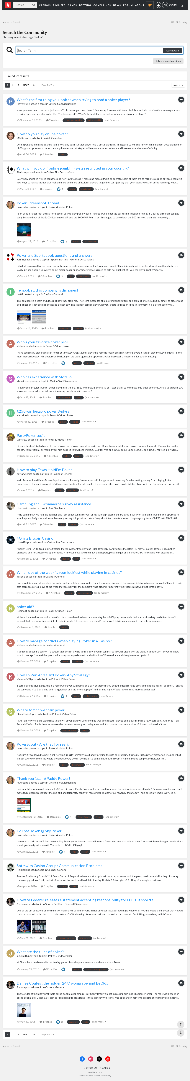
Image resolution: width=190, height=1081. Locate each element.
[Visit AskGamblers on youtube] (107, 1059)
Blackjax (21, 172)
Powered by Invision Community (95, 1075)
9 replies (52, 120)
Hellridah (22, 869)
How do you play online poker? (42, 134)
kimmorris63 (24, 679)
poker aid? (25, 606)
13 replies (47, 154)
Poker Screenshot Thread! (38, 203)
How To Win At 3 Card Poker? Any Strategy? (53, 675)
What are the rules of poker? (40, 951)
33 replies (50, 969)
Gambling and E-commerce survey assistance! (54, 504)
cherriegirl (22, 508)
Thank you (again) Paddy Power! (43, 778)
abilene (21, 346)
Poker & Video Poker (61, 207)
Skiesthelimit (24, 714)
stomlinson (23, 381)
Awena (21, 904)
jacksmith (22, 955)
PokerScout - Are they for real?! (43, 744)
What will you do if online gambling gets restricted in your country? (73, 168)
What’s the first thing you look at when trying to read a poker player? (73, 99)
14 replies (49, 558)
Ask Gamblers (54, 138)
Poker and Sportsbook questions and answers (54, 255)
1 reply (50, 627)
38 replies (45, 276)
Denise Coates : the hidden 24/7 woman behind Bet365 (63, 983)
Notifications (158, 5)
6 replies (47, 886)
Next (26, 85)
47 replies (53, 592)
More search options (168, 61)
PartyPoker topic (31, 435)
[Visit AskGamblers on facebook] (82, 1059)
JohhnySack (23, 259)
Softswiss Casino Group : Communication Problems (59, 865)
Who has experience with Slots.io (44, 377)
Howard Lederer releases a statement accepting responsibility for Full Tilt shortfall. (86, 900)
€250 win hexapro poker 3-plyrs (43, 411)
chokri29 (22, 542)
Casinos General (53, 294)
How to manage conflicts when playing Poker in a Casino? (64, 641)
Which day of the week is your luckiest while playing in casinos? (69, 572)
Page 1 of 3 (48, 85)
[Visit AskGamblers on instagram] (90, 1059)
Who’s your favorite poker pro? (42, 342)
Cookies (105, 1067)
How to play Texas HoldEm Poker (44, 469)
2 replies (46, 938)
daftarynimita (24, 473)
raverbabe (22, 207)
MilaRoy (21, 138)
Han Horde (23, 415)
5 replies (48, 421)
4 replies (48, 328)
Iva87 (20, 294)
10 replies (49, 241)
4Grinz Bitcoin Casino (35, 538)
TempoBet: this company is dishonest (47, 290)
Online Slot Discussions (62, 103)
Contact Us (90, 1067)
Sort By (178, 85)
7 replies (46, 189)
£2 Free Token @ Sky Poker (39, 831)
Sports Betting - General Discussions (72, 259)
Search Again (172, 50)
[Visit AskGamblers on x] (99, 1059)
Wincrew (22, 439)
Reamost (22, 610)
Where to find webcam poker (41, 710)
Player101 (22, 103)
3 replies (46, 397)
